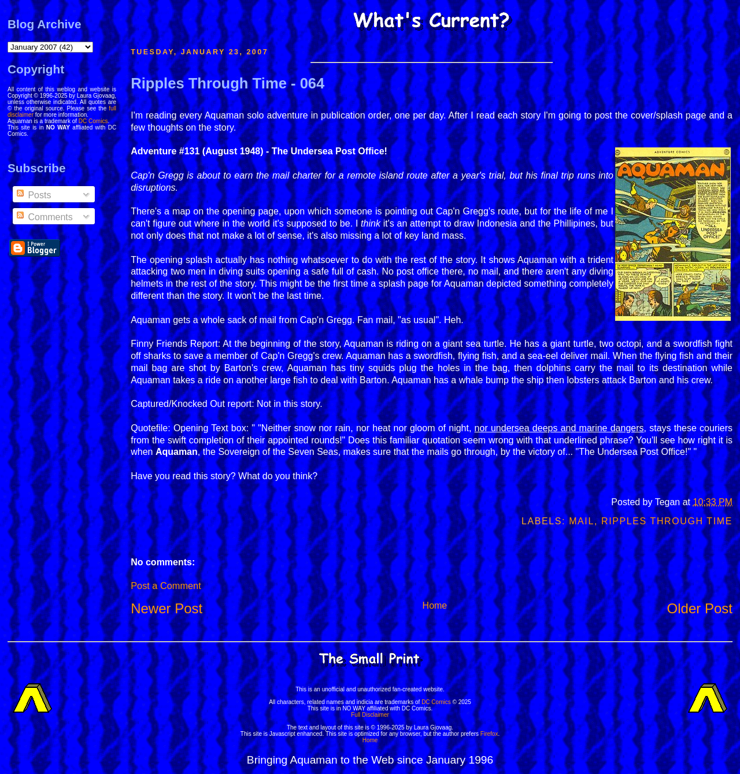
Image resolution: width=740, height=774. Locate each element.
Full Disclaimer (370, 715)
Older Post (699, 608)
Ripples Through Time (666, 521)
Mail (581, 521)
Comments (44, 217)
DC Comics (93, 121)
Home (435, 605)
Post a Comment (166, 585)
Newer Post (166, 608)
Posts (33, 195)
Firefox (489, 734)
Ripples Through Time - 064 (227, 83)
